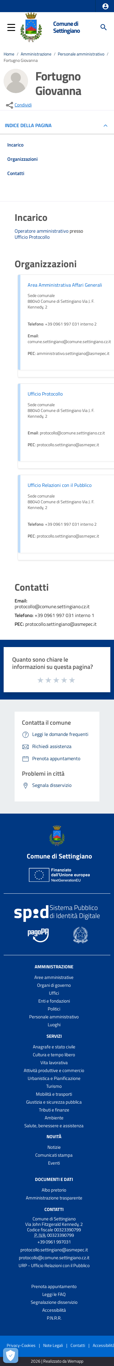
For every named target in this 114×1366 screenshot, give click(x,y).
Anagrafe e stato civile (54, 1046)
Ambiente (54, 1117)
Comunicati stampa (54, 1155)
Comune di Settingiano (66, 27)
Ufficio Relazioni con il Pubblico (60, 485)
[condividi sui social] (18, 105)
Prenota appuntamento (54, 1286)
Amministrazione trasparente (54, 1197)
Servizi (54, 1036)
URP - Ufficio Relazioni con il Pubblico (54, 1265)
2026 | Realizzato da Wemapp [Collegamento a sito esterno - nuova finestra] (57, 1361)
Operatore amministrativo (42, 230)
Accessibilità (54, 1310)
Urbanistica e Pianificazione (54, 1078)
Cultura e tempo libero (54, 1054)
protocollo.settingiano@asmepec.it (54, 1249)
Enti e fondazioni (54, 1000)
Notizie (54, 1147)
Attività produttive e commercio (54, 1070)
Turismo (54, 1086)
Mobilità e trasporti (54, 1094)
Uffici (54, 993)
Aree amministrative (54, 977)
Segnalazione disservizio (54, 1302)
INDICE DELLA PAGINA (31, 125)
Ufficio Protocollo (32, 237)
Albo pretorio (54, 1189)
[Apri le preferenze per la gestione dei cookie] (10, 1355)
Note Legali (53, 1345)
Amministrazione (36, 54)
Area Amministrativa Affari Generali (65, 284)
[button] (105, 6)
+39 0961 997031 (54, 1241)
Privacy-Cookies (21, 1345)
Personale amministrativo (81, 54)
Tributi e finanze (54, 1109)
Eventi (54, 1162)
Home (9, 54)
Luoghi (54, 1024)
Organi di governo (54, 985)
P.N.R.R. (54, 1317)
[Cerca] (103, 27)
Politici (54, 1008)
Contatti (54, 1209)
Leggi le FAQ (54, 1294)
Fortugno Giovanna (21, 60)
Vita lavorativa (54, 1062)
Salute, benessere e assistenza (54, 1125)
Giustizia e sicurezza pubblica (54, 1101)
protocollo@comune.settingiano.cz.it (54, 1257)
